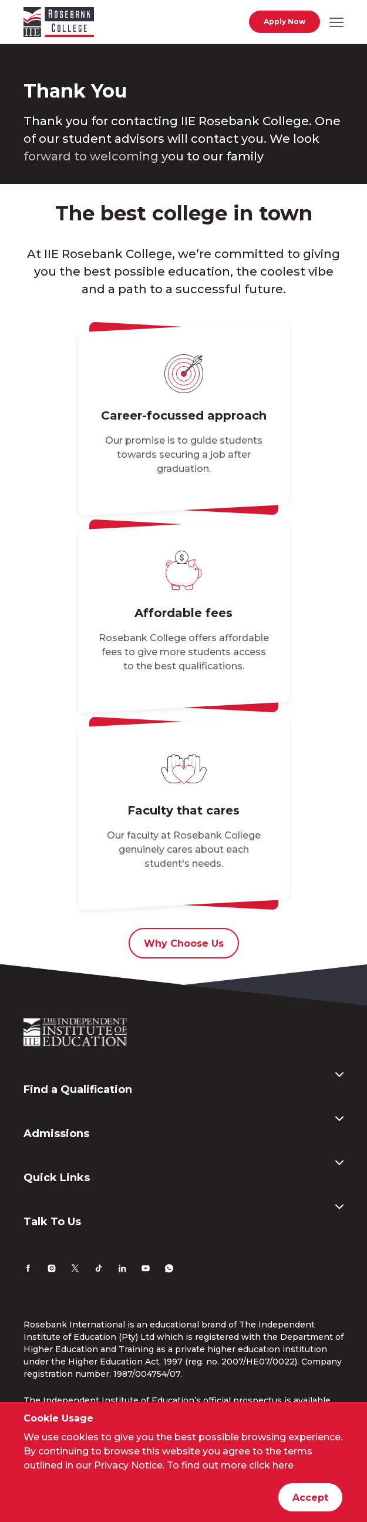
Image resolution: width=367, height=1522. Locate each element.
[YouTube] (145, 1270)
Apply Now (284, 21)
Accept (310, 1497)
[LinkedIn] (122, 1270)
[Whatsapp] (169, 1270)
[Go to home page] (58, 24)
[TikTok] (98, 1270)
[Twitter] (75, 1270)
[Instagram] (51, 1270)
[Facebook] (28, 1270)
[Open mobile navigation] (336, 22)
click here (271, 1465)
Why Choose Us (184, 943)
